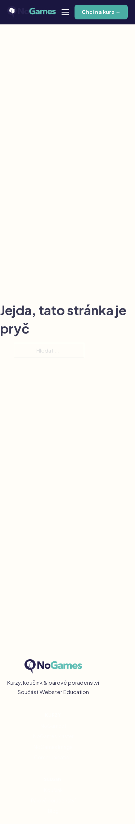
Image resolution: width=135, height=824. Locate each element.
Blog (53, 811)
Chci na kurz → (101, 12)
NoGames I (53, 726)
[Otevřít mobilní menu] (65, 12)
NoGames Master (53, 736)
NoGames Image (53, 747)
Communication (53, 757)
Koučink (53, 790)
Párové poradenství (53, 800)
